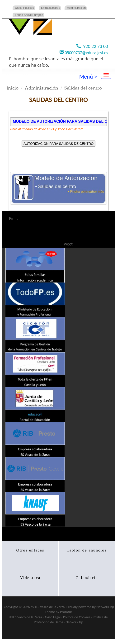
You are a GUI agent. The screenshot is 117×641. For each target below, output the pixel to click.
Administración (76, 7)
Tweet (67, 244)
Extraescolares (50, 7)
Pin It (13, 218)
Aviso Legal (53, 617)
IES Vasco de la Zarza (50, 607)
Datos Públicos (24, 7)
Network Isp (105, 607)
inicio (13, 88)
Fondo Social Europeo (29, 15)
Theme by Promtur (58, 612)
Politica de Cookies (76, 617)
